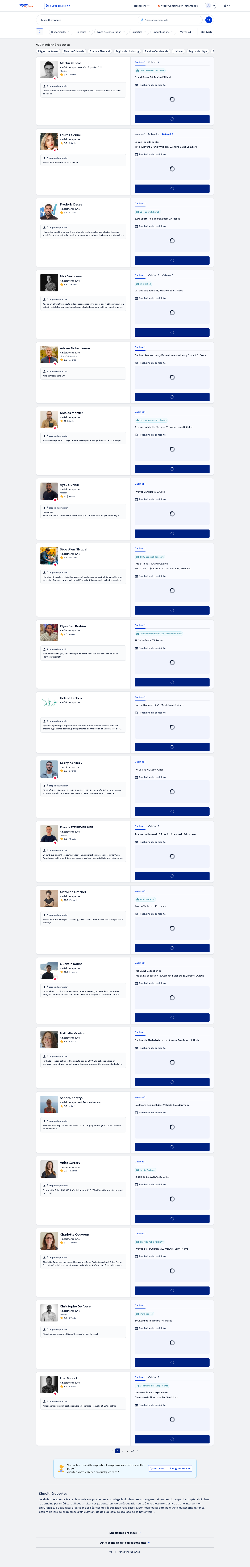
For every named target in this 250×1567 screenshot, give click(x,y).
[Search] (208, 19)
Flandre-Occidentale (156, 51)
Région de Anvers (48, 51)
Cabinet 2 (153, 62)
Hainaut (178, 51)
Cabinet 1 (140, 62)
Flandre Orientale (74, 51)
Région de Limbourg (127, 51)
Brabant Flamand (100, 51)
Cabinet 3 (167, 133)
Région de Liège (198, 51)
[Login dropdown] (210, 5)
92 (132, 1450)
